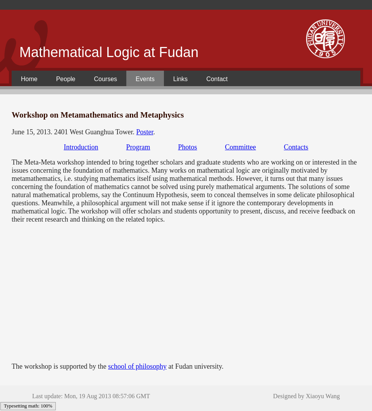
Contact (216, 79)
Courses (105, 79)
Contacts (296, 147)
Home (29, 79)
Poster (144, 132)
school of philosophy (137, 366)
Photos (187, 147)
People (66, 79)
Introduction (81, 147)
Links (180, 79)
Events (145, 79)
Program (138, 147)
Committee (240, 147)
